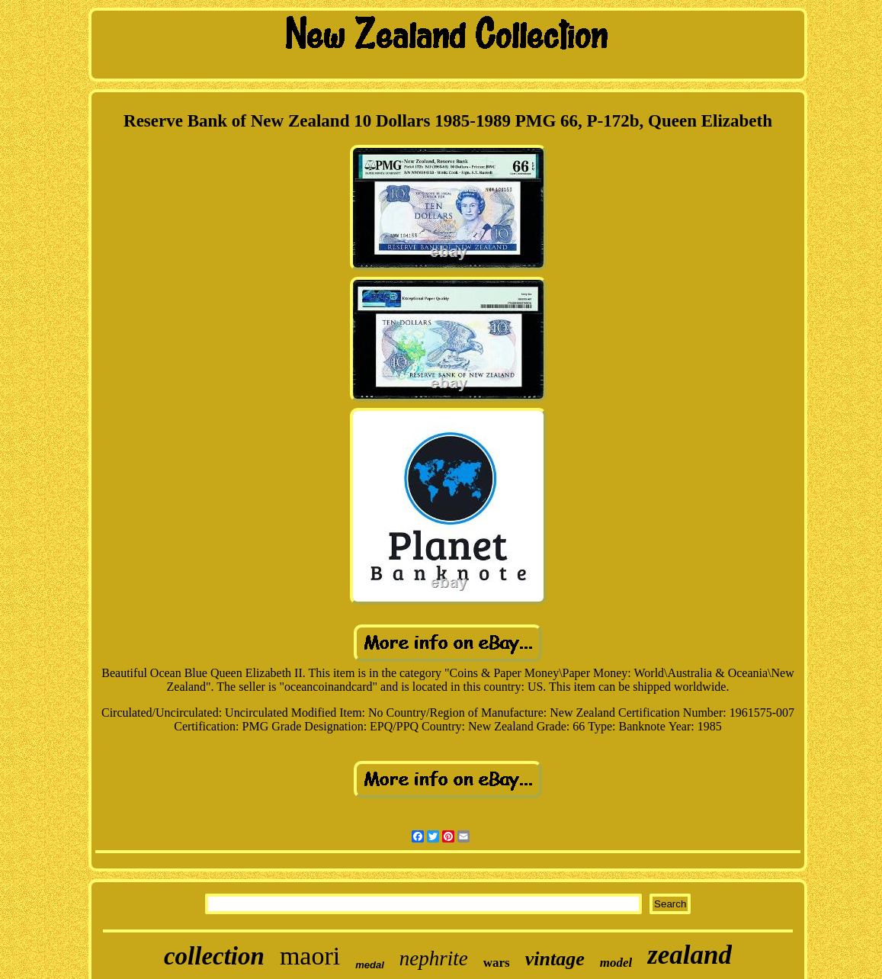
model (616, 962)
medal (369, 965)
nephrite (433, 958)
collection (214, 956)
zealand (689, 955)
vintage (555, 959)
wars (496, 962)
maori (310, 956)
